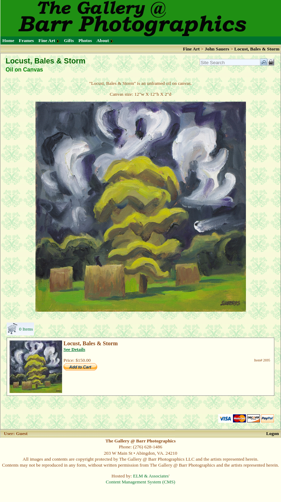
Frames (26, 40)
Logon (272, 433)
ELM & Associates (150, 476)
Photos (85, 40)
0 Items (26, 329)
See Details (74, 349)
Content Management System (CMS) (140, 481)
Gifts (69, 40)
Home (8, 40)
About (102, 40)
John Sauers (217, 49)
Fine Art (47, 40)
